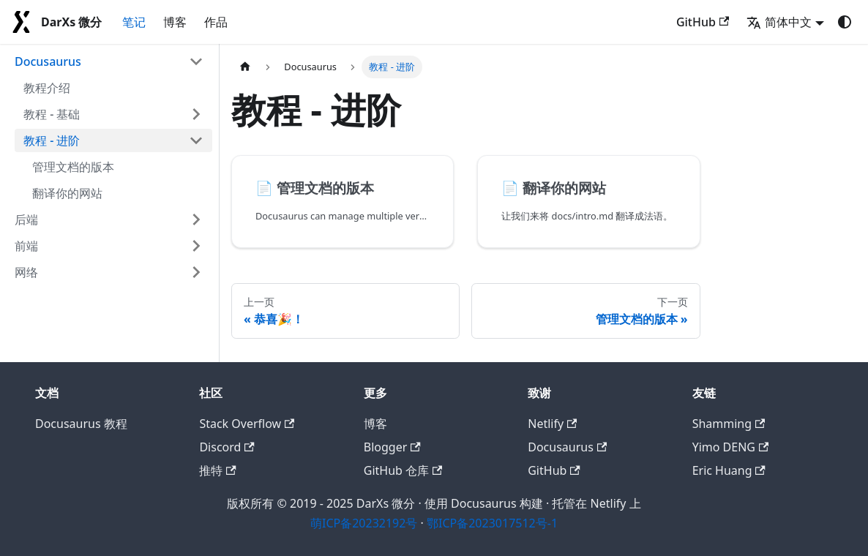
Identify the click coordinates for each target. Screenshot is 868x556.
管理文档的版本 (73, 167)
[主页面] (245, 67)
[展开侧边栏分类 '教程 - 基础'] (196, 114)
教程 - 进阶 (51, 140)
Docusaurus (48, 61)
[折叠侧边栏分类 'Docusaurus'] (196, 61)
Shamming (729, 424)
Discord (226, 447)
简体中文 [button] (779, 22)
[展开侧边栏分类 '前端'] (196, 246)
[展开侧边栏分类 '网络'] (196, 272)
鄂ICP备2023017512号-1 (492, 523)
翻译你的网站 (67, 193)
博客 (175, 22)
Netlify (552, 424)
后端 (26, 219)
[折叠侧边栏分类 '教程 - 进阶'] (196, 140)
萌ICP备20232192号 (363, 523)
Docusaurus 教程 (81, 424)
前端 (26, 246)
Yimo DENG (730, 447)
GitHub (702, 22)
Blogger (392, 447)
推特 (217, 470)
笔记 (134, 22)
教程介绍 (46, 88)
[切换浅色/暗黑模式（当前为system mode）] (844, 22)
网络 (26, 272)
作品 (216, 22)
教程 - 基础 (51, 114)
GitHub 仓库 (403, 470)
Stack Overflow (246, 424)
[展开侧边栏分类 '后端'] (196, 219)
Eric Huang (729, 470)
